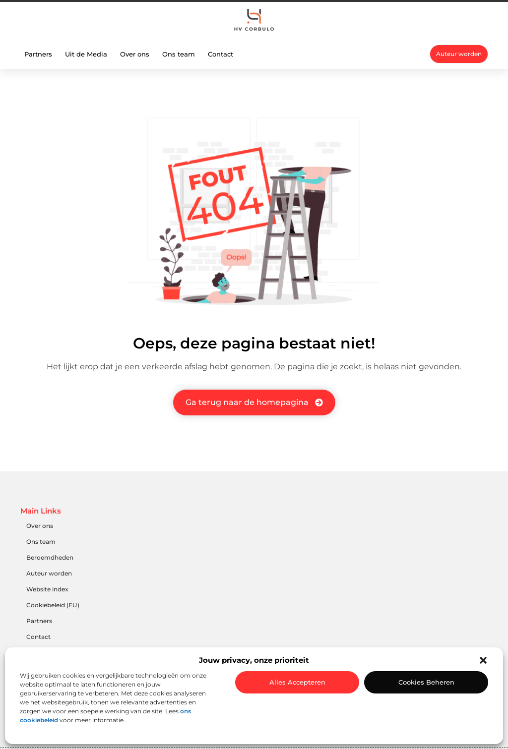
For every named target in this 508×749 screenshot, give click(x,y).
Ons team (178, 54)
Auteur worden (49, 573)
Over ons (134, 54)
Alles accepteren (297, 682)
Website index (47, 589)
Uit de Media (86, 54)
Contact (220, 54)
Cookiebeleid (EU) (52, 605)
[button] (483, 660)
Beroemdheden (49, 557)
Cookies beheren (426, 682)
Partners (38, 54)
